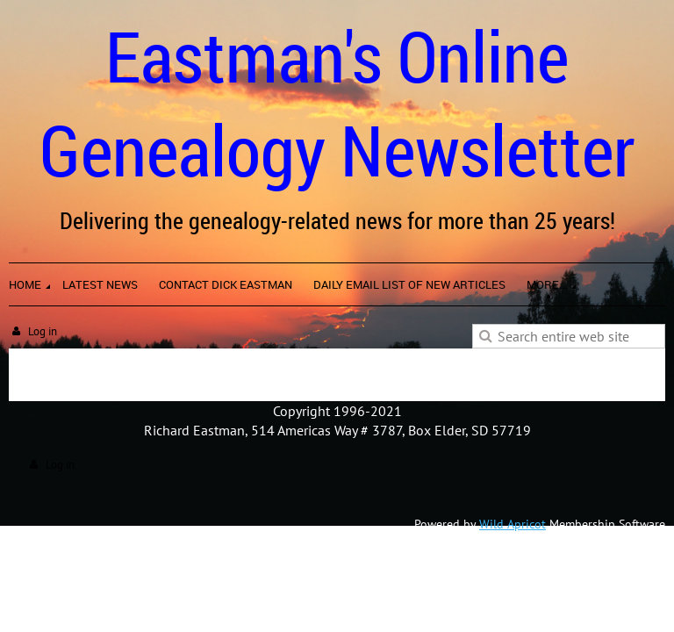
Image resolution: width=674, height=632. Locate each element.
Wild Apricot (512, 524)
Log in (42, 331)
